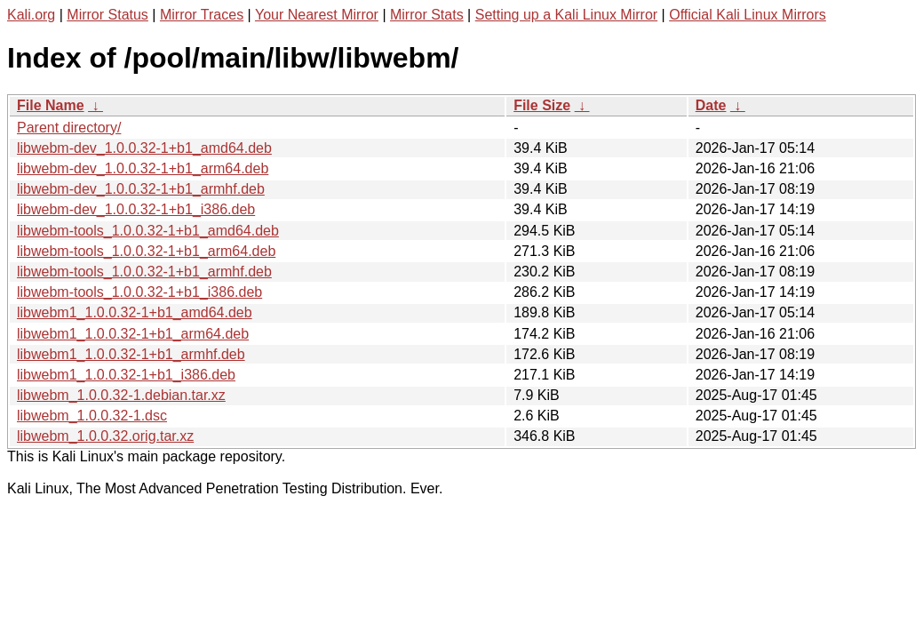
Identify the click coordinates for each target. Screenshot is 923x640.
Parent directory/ (69, 127)
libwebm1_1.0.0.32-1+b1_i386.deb (126, 374)
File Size (541, 105)
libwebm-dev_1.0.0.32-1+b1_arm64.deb (142, 168)
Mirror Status (107, 14)
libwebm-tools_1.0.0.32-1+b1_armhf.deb (144, 271)
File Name (50, 105)
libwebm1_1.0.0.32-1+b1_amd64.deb (134, 312)
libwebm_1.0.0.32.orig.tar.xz (105, 436)
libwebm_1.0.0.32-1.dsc (92, 415)
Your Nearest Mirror (316, 14)
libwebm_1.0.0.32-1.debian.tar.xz (121, 395)
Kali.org (31, 14)
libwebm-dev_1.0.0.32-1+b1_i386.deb (136, 209)
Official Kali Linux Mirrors (747, 14)
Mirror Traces (201, 14)
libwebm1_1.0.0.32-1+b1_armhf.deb (131, 354)
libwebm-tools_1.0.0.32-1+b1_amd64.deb (148, 230)
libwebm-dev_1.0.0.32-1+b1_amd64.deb (144, 148)
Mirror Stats (427, 14)
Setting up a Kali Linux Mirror (566, 14)
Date (711, 105)
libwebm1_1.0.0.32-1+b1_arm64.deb (133, 333)
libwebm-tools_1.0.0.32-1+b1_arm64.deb (146, 251)
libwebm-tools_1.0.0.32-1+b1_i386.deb (139, 292)
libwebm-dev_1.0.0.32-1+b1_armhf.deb (141, 188)
